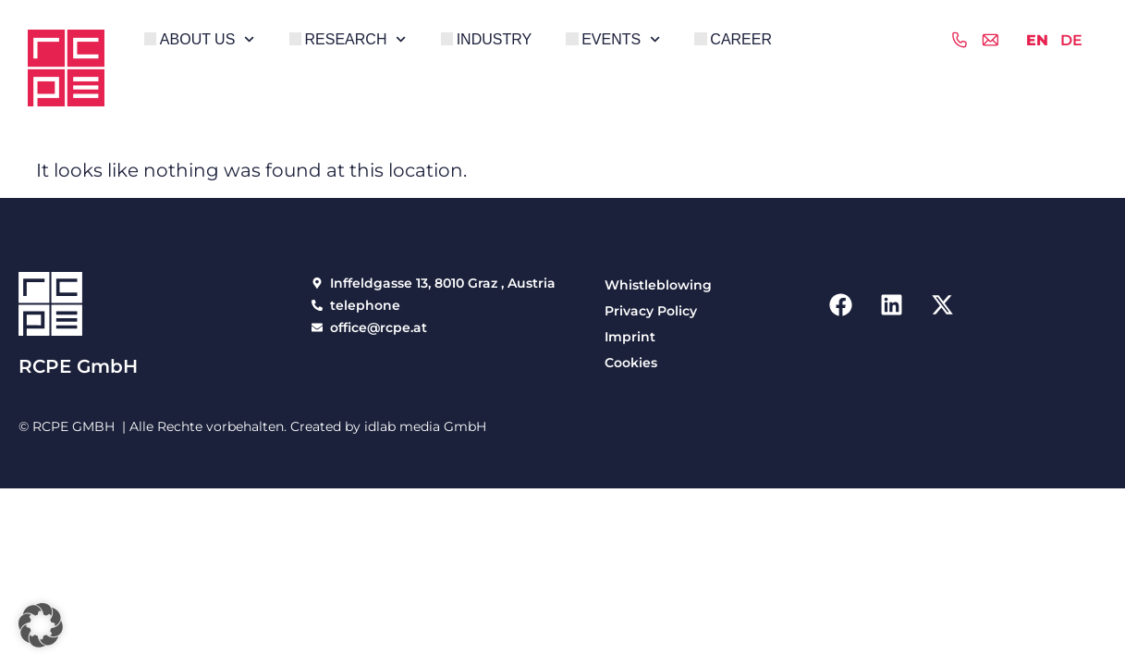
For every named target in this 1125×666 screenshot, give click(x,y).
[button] (40, 625)
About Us (207, 39)
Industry (494, 39)
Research (356, 39)
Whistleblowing (658, 285)
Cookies (631, 362)
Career (741, 39)
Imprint (630, 336)
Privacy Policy (651, 310)
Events (620, 39)
